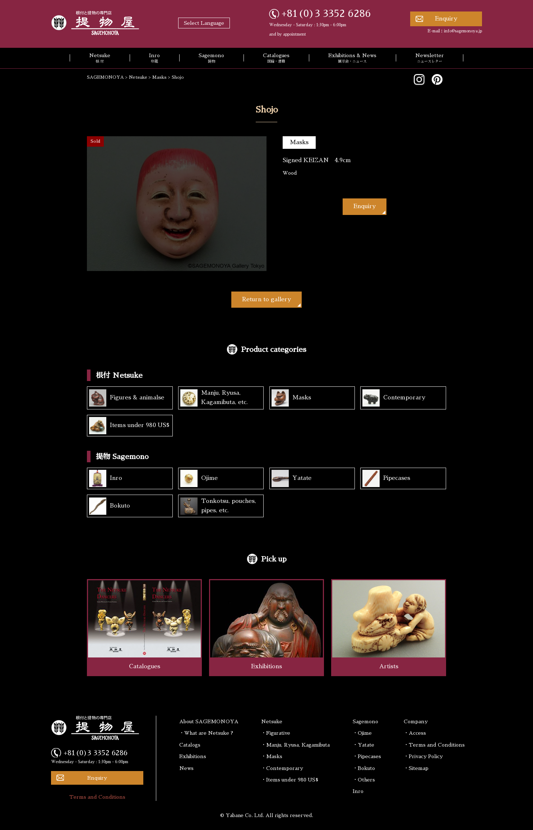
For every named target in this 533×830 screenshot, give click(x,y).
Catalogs (189, 744)
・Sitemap (416, 768)
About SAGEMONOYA (208, 721)
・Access (415, 732)
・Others (364, 779)
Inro (154, 58)
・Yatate (363, 744)
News (186, 768)
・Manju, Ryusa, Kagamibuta (295, 744)
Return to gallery (266, 299)
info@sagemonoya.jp (463, 31)
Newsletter (429, 58)
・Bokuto (364, 768)
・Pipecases (367, 756)
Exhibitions (192, 756)
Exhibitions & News (352, 58)
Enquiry (446, 19)
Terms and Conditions (97, 796)
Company (416, 721)
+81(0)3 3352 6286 (326, 14)
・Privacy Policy (423, 756)
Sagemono (211, 58)
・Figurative (275, 732)
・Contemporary (282, 768)
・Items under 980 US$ (289, 779)
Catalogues (276, 58)
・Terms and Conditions (434, 744)
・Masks (271, 756)
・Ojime (362, 732)
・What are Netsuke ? (206, 732)
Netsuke (99, 58)
